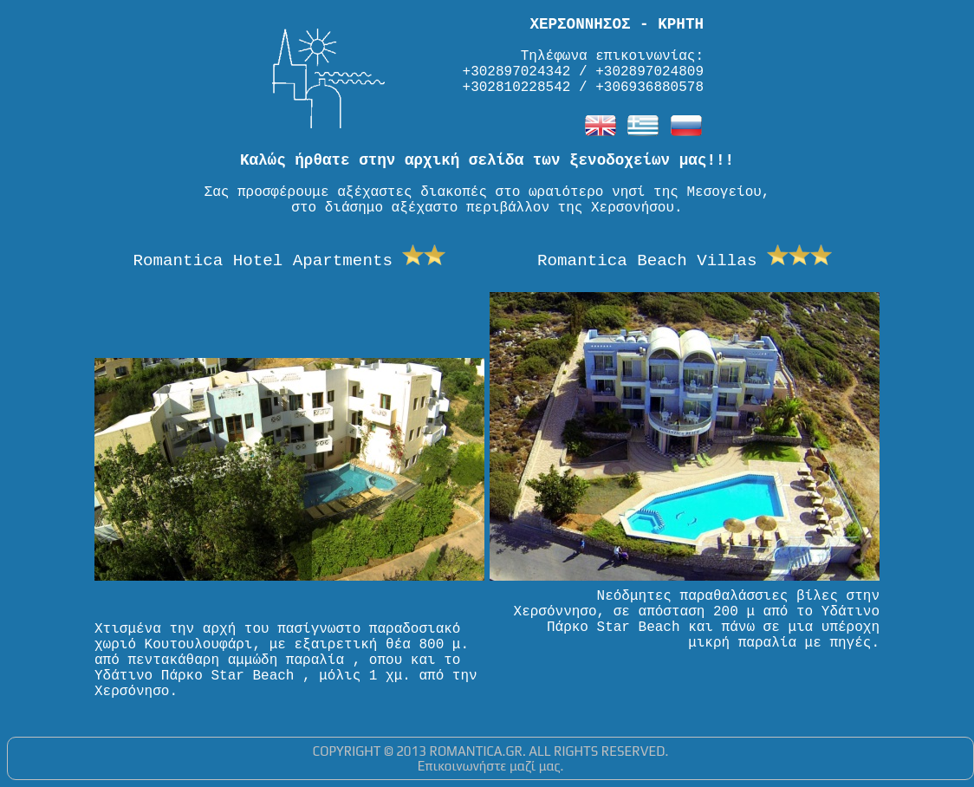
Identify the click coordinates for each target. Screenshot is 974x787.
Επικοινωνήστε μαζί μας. (491, 765)
